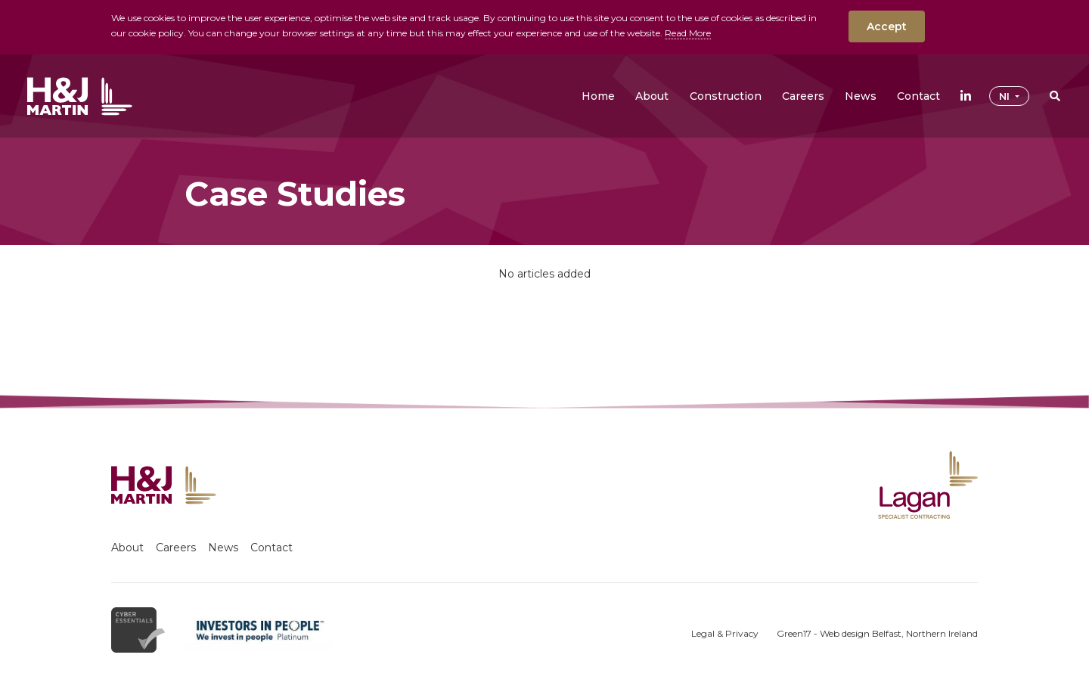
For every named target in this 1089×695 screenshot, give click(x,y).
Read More (688, 33)
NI (1006, 96)
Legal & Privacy (725, 633)
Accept (887, 26)
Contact (271, 547)
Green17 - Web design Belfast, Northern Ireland (877, 633)
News (223, 547)
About (127, 547)
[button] (652, 96)
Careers (176, 547)
